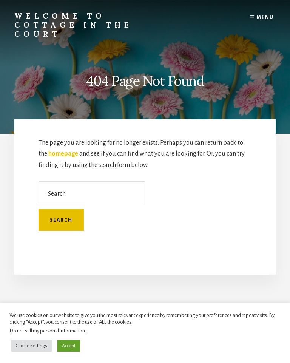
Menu (265, 17)
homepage (63, 153)
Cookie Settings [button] (31, 345)
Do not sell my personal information (47, 331)
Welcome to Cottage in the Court (73, 25)
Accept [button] (69, 345)
